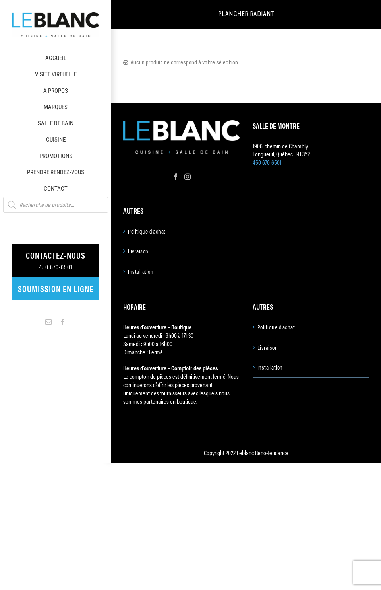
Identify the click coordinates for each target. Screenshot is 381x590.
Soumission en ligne (55, 288)
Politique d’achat (147, 231)
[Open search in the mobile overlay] (55, 205)
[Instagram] (187, 176)
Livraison (138, 251)
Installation (140, 271)
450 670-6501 (267, 162)
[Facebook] (175, 176)
